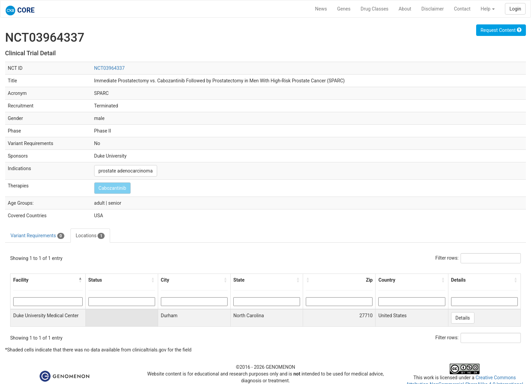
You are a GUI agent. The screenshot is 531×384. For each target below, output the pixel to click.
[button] (81, 280)
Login (515, 9)
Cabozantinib (112, 188)
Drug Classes (374, 9)
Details (462, 318)
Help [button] (488, 9)
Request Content (501, 30)
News (321, 9)
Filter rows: (447, 258)
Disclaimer (432, 9)
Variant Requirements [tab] (37, 236)
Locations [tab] (90, 236)
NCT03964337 (109, 68)
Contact (462, 9)
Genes (344, 9)
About (405, 9)
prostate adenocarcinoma (126, 171)
